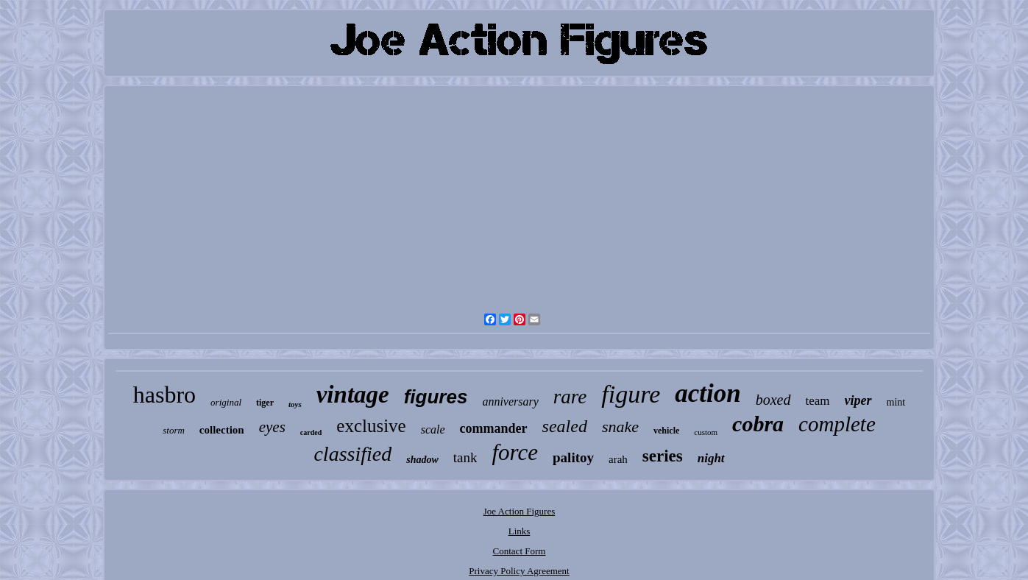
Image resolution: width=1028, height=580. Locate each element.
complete (837, 424)
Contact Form (519, 550)
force (515, 452)
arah (618, 459)
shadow (422, 459)
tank (465, 457)
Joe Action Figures (519, 511)
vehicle (666, 430)
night (711, 458)
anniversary (510, 401)
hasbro (164, 394)
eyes (272, 427)
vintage (352, 394)
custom (705, 432)
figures (436, 397)
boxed (773, 400)
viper (858, 400)
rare (570, 397)
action (707, 393)
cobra (758, 423)
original (225, 402)
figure (630, 394)
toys (295, 404)
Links (519, 531)
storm (174, 430)
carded (311, 432)
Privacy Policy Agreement (519, 570)
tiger (265, 402)
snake (620, 426)
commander (494, 428)
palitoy (573, 457)
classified (352, 453)
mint (896, 402)
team (818, 401)
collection (221, 430)
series (662, 456)
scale (433, 429)
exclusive (370, 426)
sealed (564, 426)
